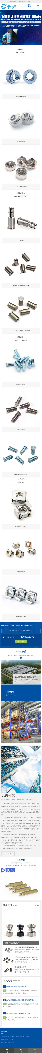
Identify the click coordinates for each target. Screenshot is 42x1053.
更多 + (37, 905)
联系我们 (21, 641)
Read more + (8, 853)
